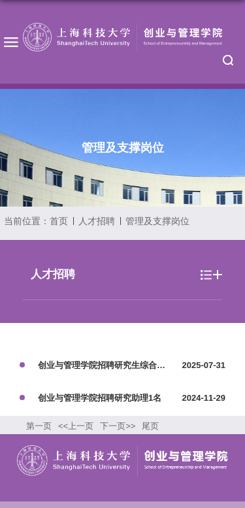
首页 (59, 221)
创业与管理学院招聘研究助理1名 (99, 398)
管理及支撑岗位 (157, 221)
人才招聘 (96, 221)
